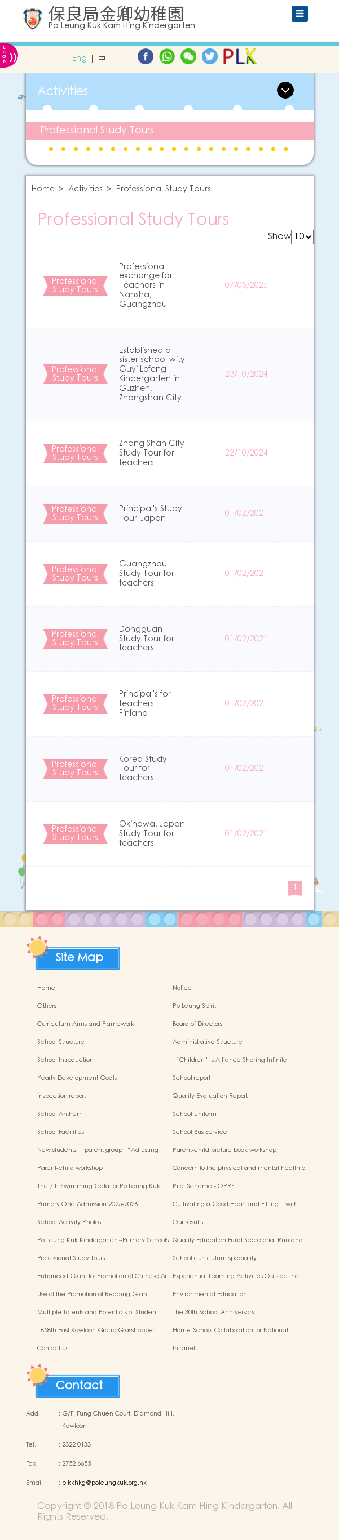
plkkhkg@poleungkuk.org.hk (104, 1483)
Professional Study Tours (97, 130)
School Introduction (65, 1060)
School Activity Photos (69, 1222)
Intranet (184, 1348)
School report (191, 1078)
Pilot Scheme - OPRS (204, 1186)
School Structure (61, 1042)
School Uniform (195, 1114)
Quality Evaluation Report (210, 1096)
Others (46, 1006)
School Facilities (60, 1132)
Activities (85, 189)
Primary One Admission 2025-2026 (87, 1204)
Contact (79, 1386)
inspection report (61, 1096)
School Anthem (60, 1114)
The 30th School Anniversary (214, 1312)
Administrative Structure (208, 1042)
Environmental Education (210, 1294)
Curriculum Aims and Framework (85, 1024)
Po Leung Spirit (194, 1006)
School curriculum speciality (215, 1258)
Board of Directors (197, 1024)
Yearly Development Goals (77, 1078)
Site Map (79, 958)
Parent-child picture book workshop (224, 1150)
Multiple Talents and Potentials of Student (97, 1312)
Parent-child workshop (70, 1168)
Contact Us (52, 1348)
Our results (188, 1222)
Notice (182, 988)
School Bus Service (200, 1132)
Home (43, 189)
